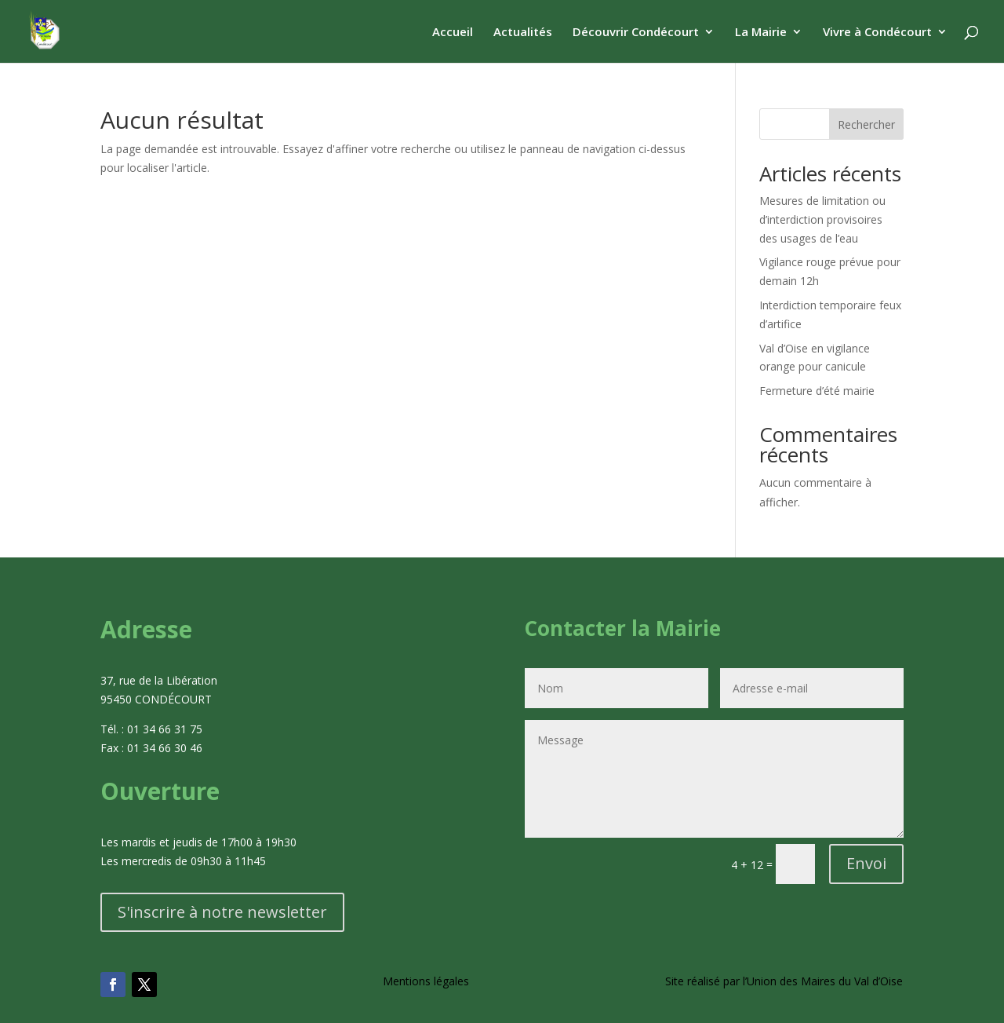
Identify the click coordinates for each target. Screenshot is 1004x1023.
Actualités (522, 32)
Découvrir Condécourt (636, 32)
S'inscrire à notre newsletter (222, 912)
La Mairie (761, 32)
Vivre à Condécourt (877, 32)
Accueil (452, 32)
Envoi (866, 863)
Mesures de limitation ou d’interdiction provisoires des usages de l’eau (822, 219)
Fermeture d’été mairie (817, 390)
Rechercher (866, 124)
